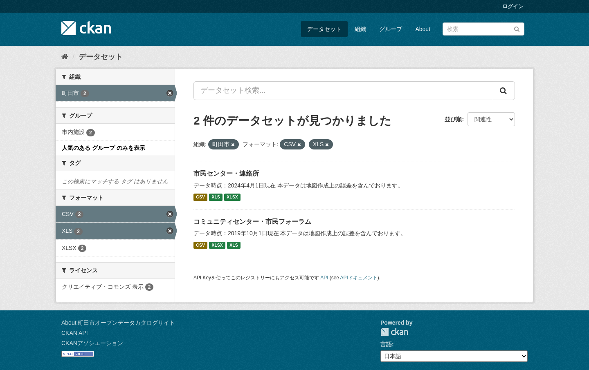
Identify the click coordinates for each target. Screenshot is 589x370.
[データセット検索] (483, 29)
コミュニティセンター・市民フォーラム (252, 221)
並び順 (453, 119)
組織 (360, 29)
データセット (324, 29)
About (422, 29)
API (324, 278)
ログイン (513, 6)
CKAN (394, 332)
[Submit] (516, 28)
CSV (200, 197)
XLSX (232, 197)
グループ (390, 29)
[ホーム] (64, 57)
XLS (215, 197)
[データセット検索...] (343, 90)
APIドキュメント (359, 278)
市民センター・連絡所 (226, 173)
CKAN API (74, 333)
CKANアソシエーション (92, 343)
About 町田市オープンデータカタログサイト (118, 322)
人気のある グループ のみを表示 (103, 148)
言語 (386, 344)
